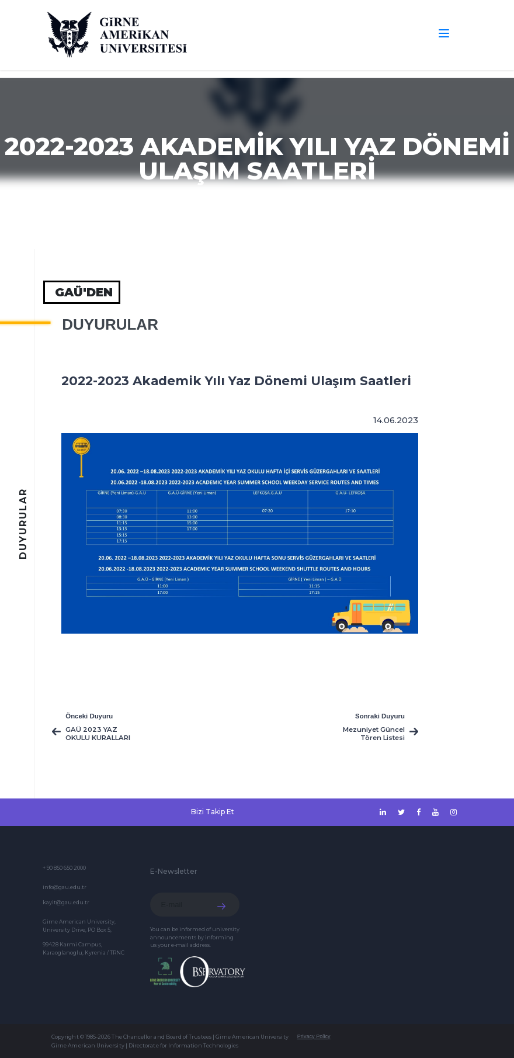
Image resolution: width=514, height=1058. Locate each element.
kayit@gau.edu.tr (66, 902)
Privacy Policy (314, 1036)
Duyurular (110, 324)
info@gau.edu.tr (64, 887)
